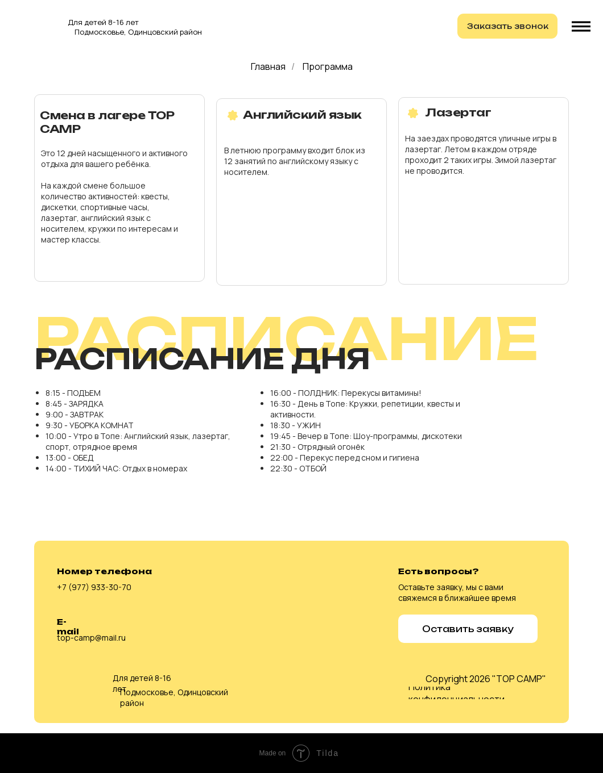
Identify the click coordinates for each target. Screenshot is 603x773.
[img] (32, 24)
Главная (268, 66)
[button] (507, 26)
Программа (328, 66)
